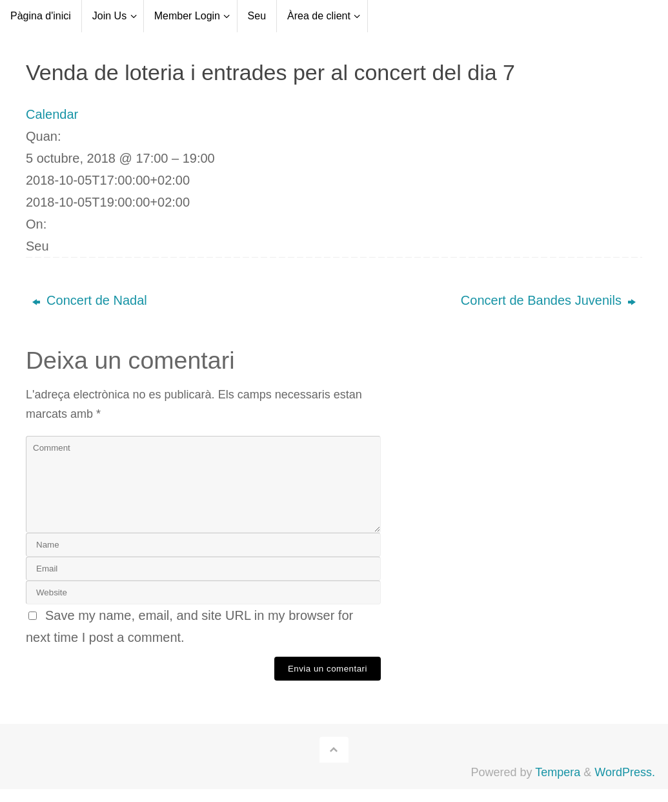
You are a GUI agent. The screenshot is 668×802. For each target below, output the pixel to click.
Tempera (557, 772)
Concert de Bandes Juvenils (548, 300)
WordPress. (624, 772)
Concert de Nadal (89, 300)
